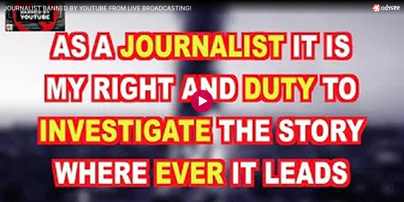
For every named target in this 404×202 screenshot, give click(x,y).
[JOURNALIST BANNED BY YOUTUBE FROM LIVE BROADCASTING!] (186, 8)
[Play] (202, 101)
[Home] (386, 8)
